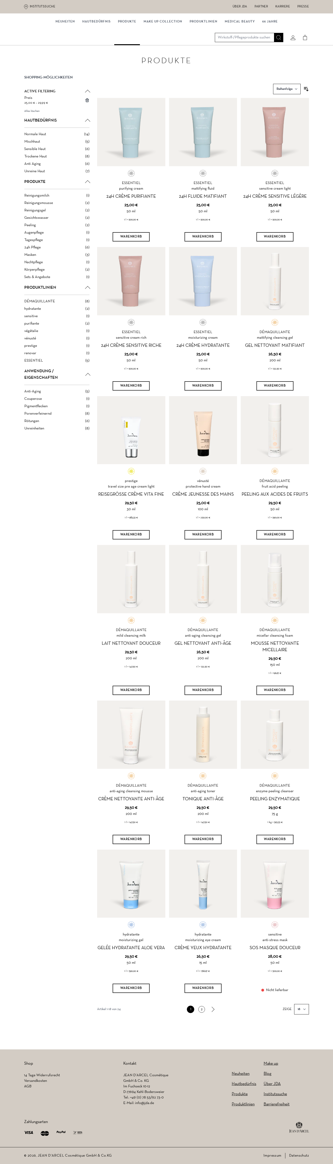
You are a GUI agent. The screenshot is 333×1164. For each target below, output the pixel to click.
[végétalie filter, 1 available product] (56, 342)
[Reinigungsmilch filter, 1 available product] (56, 206)
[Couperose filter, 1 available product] (56, 409)
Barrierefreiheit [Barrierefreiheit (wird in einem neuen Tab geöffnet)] (277, 1104)
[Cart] (303, 29)
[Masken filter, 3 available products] (56, 265)
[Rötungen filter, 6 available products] (56, 432)
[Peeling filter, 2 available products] (56, 236)
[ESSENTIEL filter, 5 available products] (56, 371)
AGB (27, 1086)
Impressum (272, 1155)
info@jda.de (144, 1103)
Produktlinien (203, 48)
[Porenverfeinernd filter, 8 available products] (56, 424)
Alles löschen (32, 122)
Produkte (127, 48)
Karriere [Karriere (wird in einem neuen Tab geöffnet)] (282, 6)
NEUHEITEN (65, 48)
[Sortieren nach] (287, 100)
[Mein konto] (291, 29)
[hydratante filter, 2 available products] (56, 319)
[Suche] (276, 29)
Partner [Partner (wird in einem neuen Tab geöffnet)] (261, 6)
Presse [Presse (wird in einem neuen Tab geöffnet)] (303, 6)
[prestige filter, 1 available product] (56, 356)
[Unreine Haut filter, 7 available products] (56, 182)
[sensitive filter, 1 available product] (56, 327)
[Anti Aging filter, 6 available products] (56, 174)
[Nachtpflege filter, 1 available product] (56, 273)
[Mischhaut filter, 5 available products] (56, 152)
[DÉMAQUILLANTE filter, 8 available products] (56, 312)
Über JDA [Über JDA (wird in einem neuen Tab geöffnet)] (240, 6)
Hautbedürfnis (96, 48)
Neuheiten (241, 1074)
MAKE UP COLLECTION (163, 48)
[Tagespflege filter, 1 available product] (56, 251)
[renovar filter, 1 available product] (56, 364)
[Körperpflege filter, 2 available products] (56, 280)
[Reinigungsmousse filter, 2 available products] (56, 214)
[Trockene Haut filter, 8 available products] (56, 167)
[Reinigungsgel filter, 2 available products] (56, 221)
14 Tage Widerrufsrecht (42, 1075)
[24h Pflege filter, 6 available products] (56, 258)
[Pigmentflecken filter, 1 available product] (56, 417)
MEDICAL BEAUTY (240, 48)
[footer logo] (299, 1127)
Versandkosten (35, 1081)
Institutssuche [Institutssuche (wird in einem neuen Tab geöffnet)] (42, 6)
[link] (212, 1020)
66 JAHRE (270, 48)
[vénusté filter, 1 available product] (56, 349)
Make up (271, 1064)
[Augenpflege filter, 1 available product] (56, 243)
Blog (267, 1074)
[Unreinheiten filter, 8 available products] (56, 439)
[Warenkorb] (131, 247)
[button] (56, 92)
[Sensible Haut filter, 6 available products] (56, 160)
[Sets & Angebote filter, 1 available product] (56, 288)
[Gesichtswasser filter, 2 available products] (56, 228)
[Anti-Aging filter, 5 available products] (56, 402)
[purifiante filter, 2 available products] (56, 334)
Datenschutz (299, 1155)
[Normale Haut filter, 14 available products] (56, 145)
